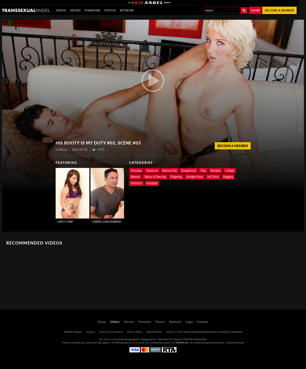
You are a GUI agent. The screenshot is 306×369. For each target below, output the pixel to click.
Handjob (151, 183)
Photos (110, 10)
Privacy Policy (134, 331)
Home (102, 322)
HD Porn (213, 176)
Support (90, 331)
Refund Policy (154, 331)
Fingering (176, 176)
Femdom (136, 183)
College (229, 170)
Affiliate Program (73, 331)
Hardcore (152, 170)
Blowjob (215, 170)
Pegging (228, 176)
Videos (61, 10)
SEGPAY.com (182, 342)
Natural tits (169, 170)
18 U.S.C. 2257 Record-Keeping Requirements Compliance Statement (204, 331)
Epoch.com (79, 342)
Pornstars (92, 10)
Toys (203, 170)
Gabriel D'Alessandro (107, 221)
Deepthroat (188, 170)
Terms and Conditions (111, 331)
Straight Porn (194, 176)
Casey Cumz (65, 221)
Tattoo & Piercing (155, 176)
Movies (75, 10)
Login (255, 10)
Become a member (279, 10)
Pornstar (136, 170)
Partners (202, 322)
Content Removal (235, 342)
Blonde (135, 176)
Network (127, 10)
